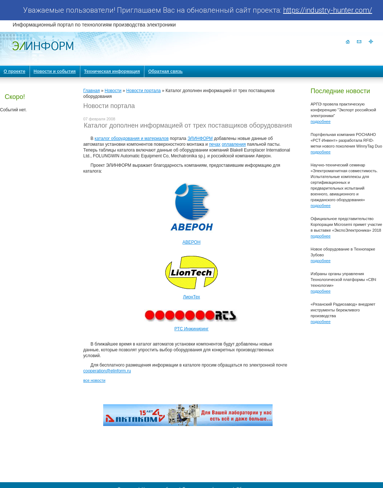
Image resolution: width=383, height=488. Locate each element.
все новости (94, 380)
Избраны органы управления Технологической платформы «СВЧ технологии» (343, 280)
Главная (91, 90)
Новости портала (143, 90)
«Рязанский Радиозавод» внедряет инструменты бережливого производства (343, 310)
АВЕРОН (191, 242)
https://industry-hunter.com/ (327, 10)
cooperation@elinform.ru (107, 370)
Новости (113, 90)
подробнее (321, 121)
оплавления (233, 144)
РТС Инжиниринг (191, 328)
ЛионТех (191, 296)
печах (214, 144)
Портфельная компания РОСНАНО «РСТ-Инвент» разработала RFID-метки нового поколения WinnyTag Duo (346, 140)
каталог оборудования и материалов (131, 138)
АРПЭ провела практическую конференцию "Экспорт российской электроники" (343, 110)
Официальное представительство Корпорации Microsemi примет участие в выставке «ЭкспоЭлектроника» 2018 (346, 224)
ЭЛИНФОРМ (200, 138)
